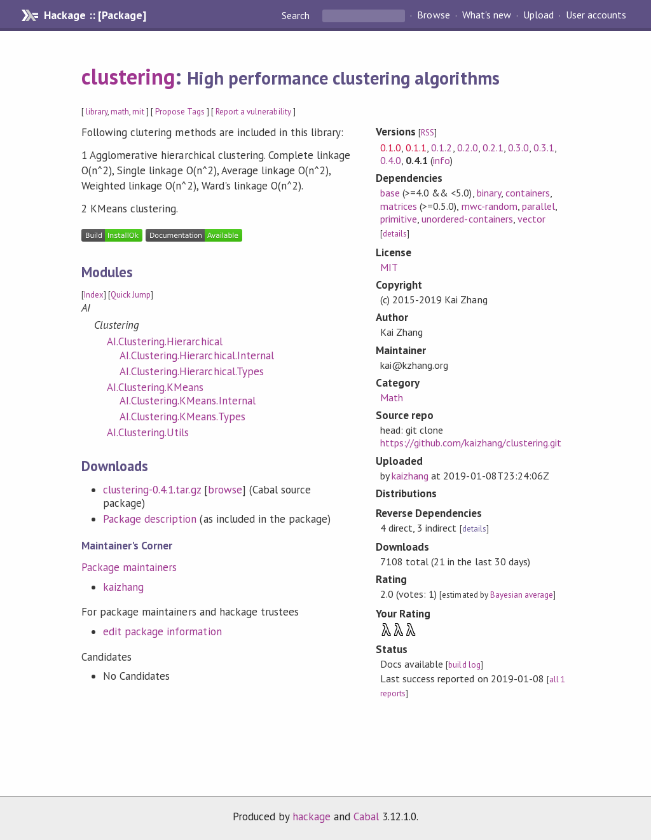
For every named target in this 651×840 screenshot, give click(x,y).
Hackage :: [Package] (95, 15)
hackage (311, 816)
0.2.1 (493, 147)
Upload (538, 15)
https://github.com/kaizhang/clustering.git (470, 442)
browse (225, 490)
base (390, 192)
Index (94, 294)
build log (464, 664)
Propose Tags (180, 111)
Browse (433, 15)
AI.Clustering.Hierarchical (165, 341)
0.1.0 (390, 147)
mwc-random (489, 206)
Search (297, 15)
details (395, 233)
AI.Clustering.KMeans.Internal (188, 401)
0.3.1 (543, 147)
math (120, 111)
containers (527, 192)
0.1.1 (416, 147)
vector (531, 218)
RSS (427, 132)
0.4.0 (390, 160)
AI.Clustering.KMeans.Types (182, 416)
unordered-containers (466, 218)
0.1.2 (441, 147)
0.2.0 (467, 147)
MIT (389, 267)
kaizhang (123, 587)
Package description (149, 519)
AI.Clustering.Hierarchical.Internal (197, 355)
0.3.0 (518, 147)
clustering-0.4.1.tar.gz (152, 490)
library (96, 111)
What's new (486, 15)
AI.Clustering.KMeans (155, 387)
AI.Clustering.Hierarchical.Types (192, 371)
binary (489, 192)
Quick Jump (131, 294)
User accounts (596, 15)
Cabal (366, 816)
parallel (538, 206)
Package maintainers (129, 567)
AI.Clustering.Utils (148, 432)
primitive (398, 218)
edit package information (162, 631)
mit (138, 111)
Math (391, 397)
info (441, 160)
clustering (128, 76)
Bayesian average (521, 594)
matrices (398, 206)
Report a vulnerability (253, 111)
